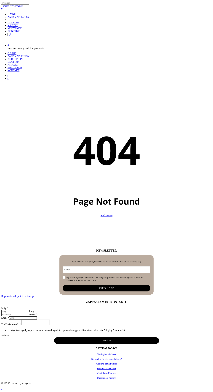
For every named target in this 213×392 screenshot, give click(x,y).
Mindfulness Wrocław (106, 369)
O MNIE (12, 53)
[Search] (15, 3)
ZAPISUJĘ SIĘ (106, 288)
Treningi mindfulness (106, 355)
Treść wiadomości (11, 325)
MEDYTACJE (15, 67)
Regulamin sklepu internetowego (18, 296)
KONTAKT (13, 70)
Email (5, 317)
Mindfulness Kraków (106, 379)
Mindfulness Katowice (106, 374)
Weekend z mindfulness (106, 365)
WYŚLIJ (106, 341)
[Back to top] (1, 389)
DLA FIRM (13, 61)
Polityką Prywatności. (86, 280)
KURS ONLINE (16, 59)
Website (5, 336)
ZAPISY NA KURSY (18, 56)
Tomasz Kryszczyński (12, 6)
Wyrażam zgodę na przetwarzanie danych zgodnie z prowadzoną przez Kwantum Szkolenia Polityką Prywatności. (68, 331)
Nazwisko (34, 314)
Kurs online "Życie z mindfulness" (106, 360)
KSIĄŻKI (13, 64)
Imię (4, 308)
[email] (106, 269)
